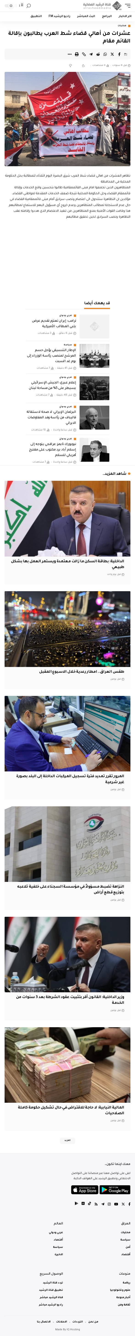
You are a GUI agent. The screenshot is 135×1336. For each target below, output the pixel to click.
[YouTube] (116, 1204)
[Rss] (96, 1204)
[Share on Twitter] (112, 54)
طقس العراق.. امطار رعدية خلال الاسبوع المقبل (81, 672)
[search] (28, 5)
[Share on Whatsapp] (105, 54)
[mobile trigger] (126, 5)
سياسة (68, 345)
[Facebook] (129, 1204)
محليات (122, 26)
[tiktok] (89, 1204)
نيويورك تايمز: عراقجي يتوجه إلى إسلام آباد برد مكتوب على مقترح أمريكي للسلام (52, 450)
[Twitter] (123, 1204)
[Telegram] (102, 1204)
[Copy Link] (84, 54)
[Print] (77, 54)
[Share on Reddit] (98, 54)
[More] (69, 54)
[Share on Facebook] (119, 54)
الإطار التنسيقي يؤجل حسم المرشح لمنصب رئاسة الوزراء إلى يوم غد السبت (51, 356)
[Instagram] (109, 1204)
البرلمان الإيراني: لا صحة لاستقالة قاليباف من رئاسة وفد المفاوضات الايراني (51, 418)
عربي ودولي (65, 316)
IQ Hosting (73, 1329)
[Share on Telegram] (91, 54)
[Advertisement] (67, 259)
